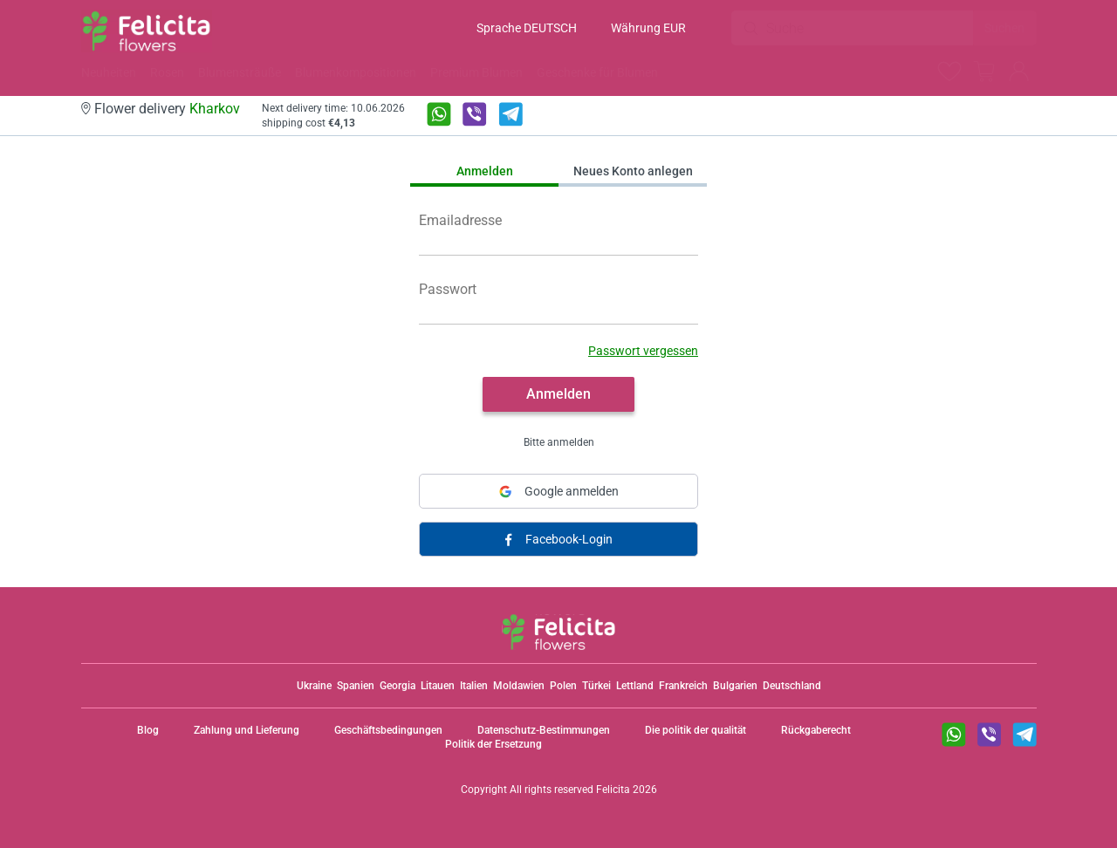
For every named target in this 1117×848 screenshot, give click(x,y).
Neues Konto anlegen (633, 171)
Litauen (438, 686)
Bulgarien (735, 686)
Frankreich (683, 686)
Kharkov (214, 108)
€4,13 (341, 123)
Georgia (397, 686)
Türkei (596, 686)
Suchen (1004, 28)
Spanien (355, 686)
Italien (474, 686)
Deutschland (792, 686)
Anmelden (484, 171)
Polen (563, 686)
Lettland (635, 686)
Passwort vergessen (643, 351)
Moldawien (519, 686)
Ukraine (314, 686)
